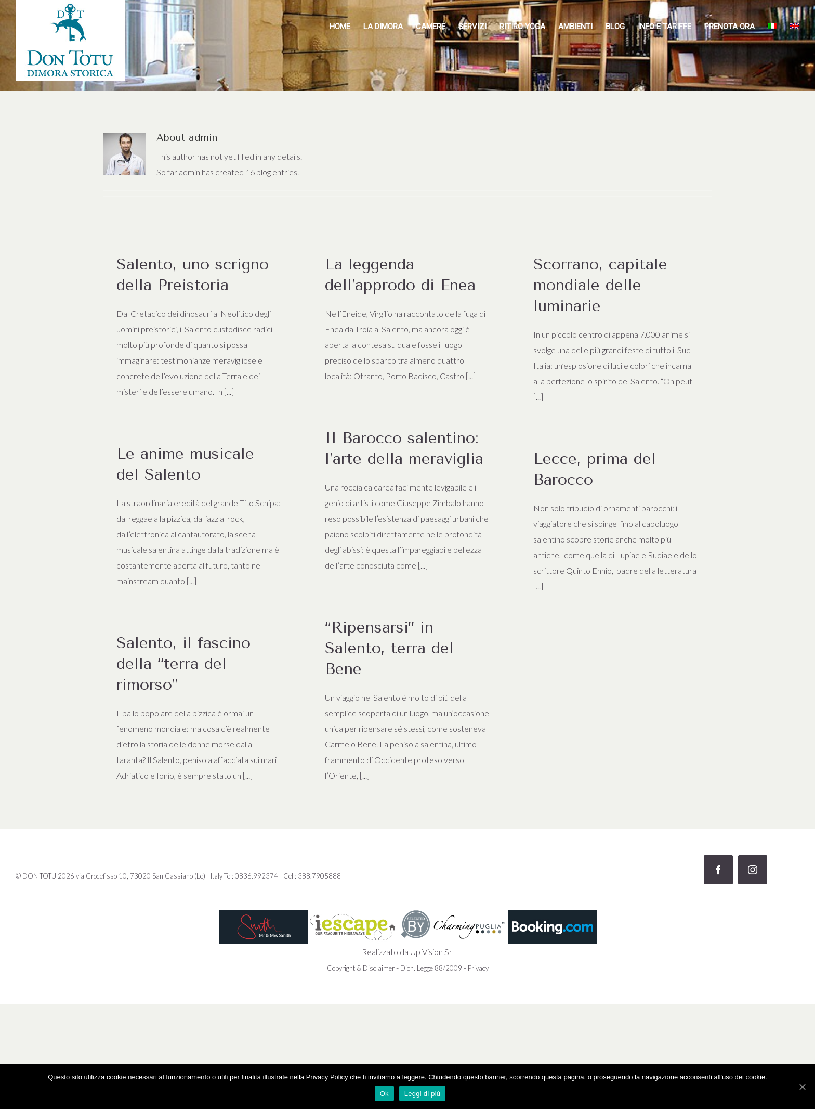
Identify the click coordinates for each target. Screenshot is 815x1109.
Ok (384, 1094)
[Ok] (802, 1086)
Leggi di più (422, 1094)
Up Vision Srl (432, 952)
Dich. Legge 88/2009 (431, 968)
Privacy (478, 968)
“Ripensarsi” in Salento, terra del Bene (389, 648)
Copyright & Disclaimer (361, 968)
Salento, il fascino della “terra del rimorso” (183, 664)
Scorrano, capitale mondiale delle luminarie (600, 285)
